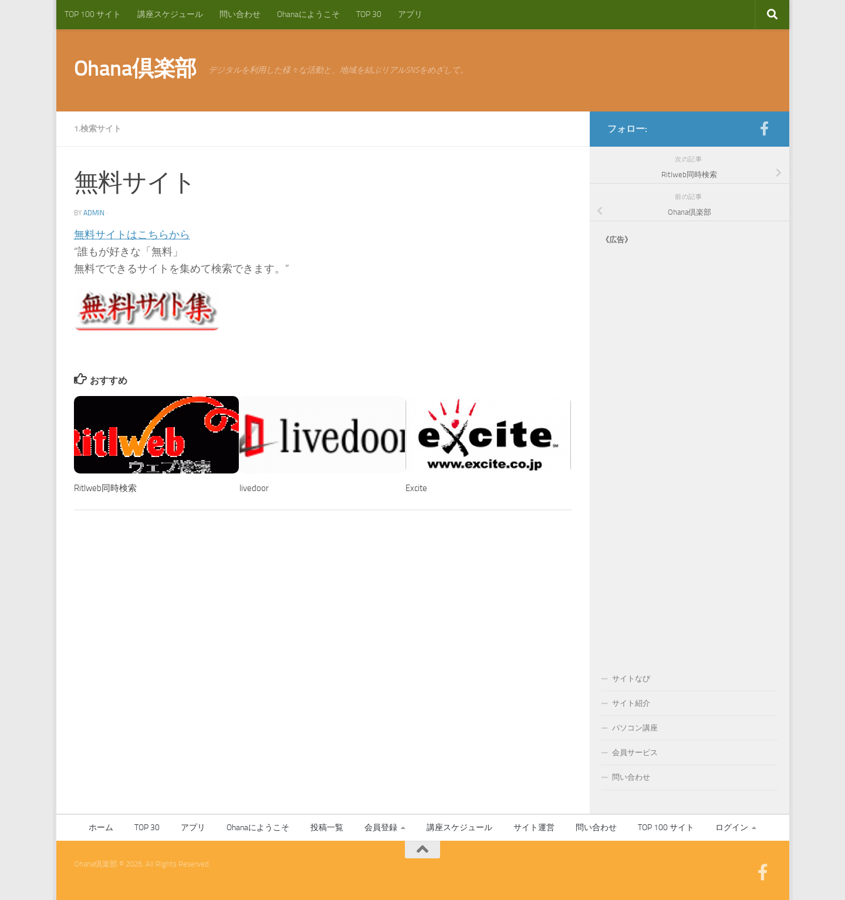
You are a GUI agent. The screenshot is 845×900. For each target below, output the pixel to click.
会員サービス (635, 752)
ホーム (101, 828)
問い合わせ (240, 14)
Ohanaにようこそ (308, 14)
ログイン (731, 828)
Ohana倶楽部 (135, 68)
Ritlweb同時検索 (105, 488)
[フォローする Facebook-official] (765, 128)
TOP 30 (368, 14)
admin (93, 213)
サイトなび (631, 678)
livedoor (254, 488)
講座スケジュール (170, 14)
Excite (416, 488)
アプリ (410, 14)
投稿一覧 (326, 828)
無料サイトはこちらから (132, 234)
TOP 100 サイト (93, 14)
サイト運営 (534, 828)
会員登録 (380, 828)
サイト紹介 (631, 703)
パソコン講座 (635, 727)
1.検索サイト (97, 129)
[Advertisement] (689, 447)
